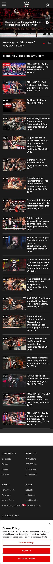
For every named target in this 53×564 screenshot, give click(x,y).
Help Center (31, 495)
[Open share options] (50, 43)
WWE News (31, 459)
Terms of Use (8, 500)
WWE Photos (31, 469)
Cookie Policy (32, 500)
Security (29, 490)
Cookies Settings (26, 542)
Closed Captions (32, 505)
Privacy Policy (8, 490)
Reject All (26, 551)
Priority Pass (31, 474)
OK (26, 23)
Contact (5, 474)
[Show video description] (44, 43)
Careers (5, 464)
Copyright (6, 495)
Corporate (6, 459)
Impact (5, 469)
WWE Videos (31, 464)
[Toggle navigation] (4, 4)
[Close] (49, 524)
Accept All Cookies (26, 559)
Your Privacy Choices (8, 505)
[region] (26, 542)
